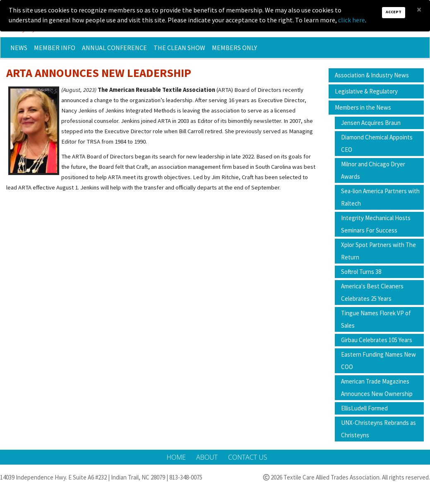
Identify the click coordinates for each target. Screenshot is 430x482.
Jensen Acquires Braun (371, 123)
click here (351, 20)
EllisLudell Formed (364, 408)
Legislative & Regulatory (366, 91)
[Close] (419, 9)
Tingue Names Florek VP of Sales (376, 319)
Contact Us (247, 457)
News (18, 47)
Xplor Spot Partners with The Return (378, 251)
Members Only (234, 47)
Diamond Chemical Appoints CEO (377, 143)
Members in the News (363, 107)
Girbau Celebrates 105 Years (376, 340)
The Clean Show (179, 47)
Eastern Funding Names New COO (378, 360)
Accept (393, 11)
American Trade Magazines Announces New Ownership (377, 387)
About (207, 457)
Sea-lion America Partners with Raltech (380, 197)
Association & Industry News (372, 75)
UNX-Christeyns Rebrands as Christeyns (378, 429)
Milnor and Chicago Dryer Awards (373, 170)
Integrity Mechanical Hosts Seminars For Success (376, 224)
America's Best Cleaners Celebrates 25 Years (372, 292)
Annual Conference (114, 47)
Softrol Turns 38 (361, 272)
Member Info (54, 47)
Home (177, 457)
